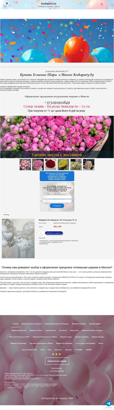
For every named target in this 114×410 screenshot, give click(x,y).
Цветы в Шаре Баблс (29, 350)
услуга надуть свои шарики (85, 343)
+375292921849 (57, 102)
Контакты (58, 350)
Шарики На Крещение (64, 343)
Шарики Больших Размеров (92, 330)
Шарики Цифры (95, 324)
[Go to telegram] (108, 403)
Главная (15, 324)
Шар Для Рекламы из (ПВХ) (19, 337)
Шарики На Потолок (18, 330)
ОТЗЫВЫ (78, 350)
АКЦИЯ (89, 350)
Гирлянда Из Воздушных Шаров (41, 343)
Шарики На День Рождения (32, 324)
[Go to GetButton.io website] (108, 407)
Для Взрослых (51, 330)
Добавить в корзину (53, 233)
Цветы (101, 343)
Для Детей (63, 330)
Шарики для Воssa (81, 337)
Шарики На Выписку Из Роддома (57, 324)
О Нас (42, 350)
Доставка (68, 350)
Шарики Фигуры (98, 337)
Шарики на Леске (36, 330)
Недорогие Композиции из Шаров (45, 337)
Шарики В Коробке (79, 324)
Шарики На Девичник (18, 343)
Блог (49, 350)
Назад (6, 215)
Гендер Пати (74, 330)
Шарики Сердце (66, 337)
